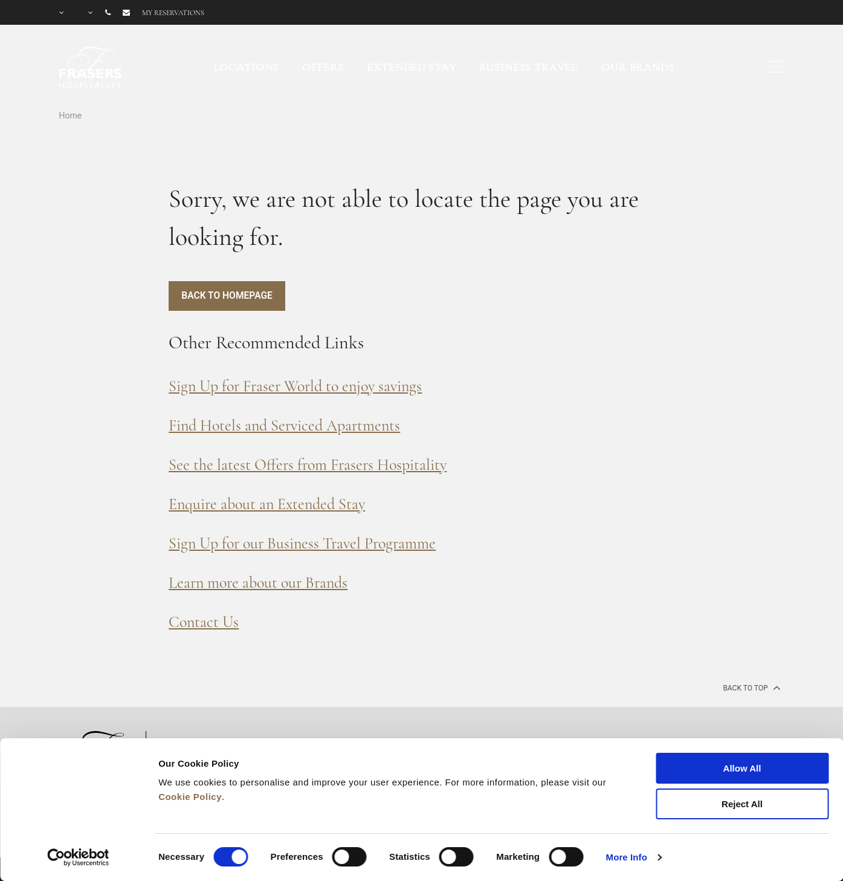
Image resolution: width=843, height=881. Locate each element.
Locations (246, 67)
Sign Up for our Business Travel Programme (302, 543)
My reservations (173, 12)
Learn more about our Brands (258, 582)
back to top (750, 687)
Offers (322, 67)
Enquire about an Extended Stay (267, 504)
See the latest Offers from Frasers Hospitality (308, 464)
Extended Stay (411, 67)
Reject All (742, 804)
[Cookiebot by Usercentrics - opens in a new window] (78, 857)
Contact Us (204, 622)
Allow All (742, 768)
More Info (626, 857)
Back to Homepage (227, 296)
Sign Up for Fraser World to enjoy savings (295, 386)
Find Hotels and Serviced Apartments (284, 425)
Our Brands (637, 67)
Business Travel (528, 67)
